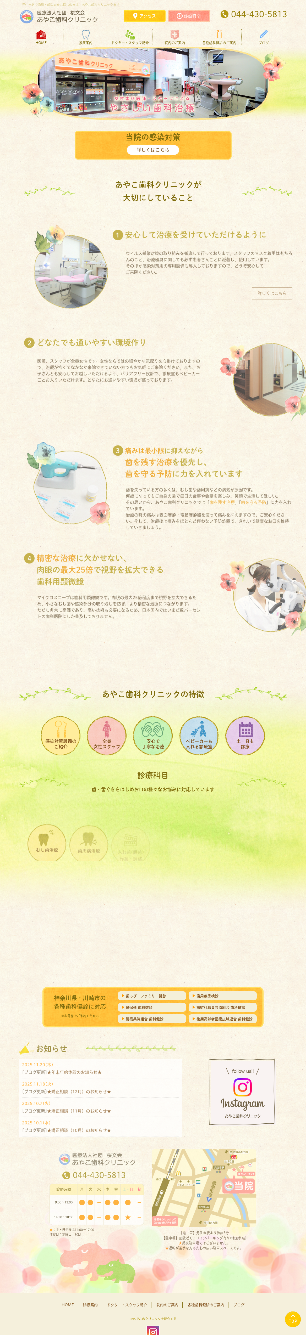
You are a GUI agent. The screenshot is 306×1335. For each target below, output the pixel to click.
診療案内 (85, 43)
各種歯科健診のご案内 (219, 43)
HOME (41, 43)
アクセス (147, 16)
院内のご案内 (175, 43)
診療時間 (192, 16)
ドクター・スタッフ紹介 (130, 43)
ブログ (264, 43)
